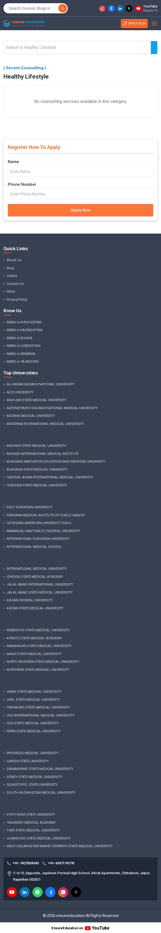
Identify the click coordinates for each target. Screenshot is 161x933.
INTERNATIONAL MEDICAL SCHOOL (34, 547)
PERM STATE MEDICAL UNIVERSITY (34, 731)
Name (13, 161)
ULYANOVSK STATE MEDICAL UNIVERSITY (39, 838)
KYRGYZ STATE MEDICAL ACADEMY (34, 638)
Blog (10, 268)
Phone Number (22, 184)
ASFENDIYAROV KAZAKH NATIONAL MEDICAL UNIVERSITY (52, 408)
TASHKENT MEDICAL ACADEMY (31, 822)
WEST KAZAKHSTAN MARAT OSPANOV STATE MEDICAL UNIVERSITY (60, 846)
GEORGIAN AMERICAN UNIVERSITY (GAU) (39, 523)
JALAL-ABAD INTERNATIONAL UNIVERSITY (40, 584)
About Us (14, 260)
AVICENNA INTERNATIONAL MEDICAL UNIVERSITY (45, 424)
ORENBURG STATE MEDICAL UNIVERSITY (38, 707)
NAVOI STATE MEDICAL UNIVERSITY (34, 654)
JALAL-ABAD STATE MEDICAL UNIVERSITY (40, 592)
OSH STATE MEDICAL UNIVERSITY (33, 723)
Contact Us (15, 284)
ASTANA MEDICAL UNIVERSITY (31, 416)
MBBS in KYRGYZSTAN (24, 322)
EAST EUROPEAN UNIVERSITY (30, 507)
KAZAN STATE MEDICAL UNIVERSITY (35, 608)
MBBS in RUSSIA (19, 338)
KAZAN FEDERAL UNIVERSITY (30, 600)
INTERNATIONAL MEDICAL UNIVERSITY (37, 569)
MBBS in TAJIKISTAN (23, 361)
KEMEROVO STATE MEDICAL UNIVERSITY (38, 630)
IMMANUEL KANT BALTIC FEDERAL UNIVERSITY (43, 531)
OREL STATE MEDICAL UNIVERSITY (33, 700)
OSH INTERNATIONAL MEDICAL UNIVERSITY (40, 715)
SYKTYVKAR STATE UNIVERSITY (31, 814)
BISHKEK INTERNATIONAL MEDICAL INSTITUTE (43, 454)
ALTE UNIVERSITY (20, 392)
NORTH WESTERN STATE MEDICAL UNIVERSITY (43, 662)
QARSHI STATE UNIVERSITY (28, 761)
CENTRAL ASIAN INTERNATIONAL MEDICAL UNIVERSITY (50, 477)
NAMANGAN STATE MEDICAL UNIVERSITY (39, 646)
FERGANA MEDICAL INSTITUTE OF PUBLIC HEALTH (46, 515)
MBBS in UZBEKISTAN (23, 346)
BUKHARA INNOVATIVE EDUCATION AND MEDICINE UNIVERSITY (56, 461)
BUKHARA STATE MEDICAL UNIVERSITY (37, 469)
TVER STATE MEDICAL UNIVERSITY (33, 830)
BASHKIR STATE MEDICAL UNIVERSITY (36, 446)
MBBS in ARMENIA (21, 354)
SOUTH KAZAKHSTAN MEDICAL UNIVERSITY (41, 793)
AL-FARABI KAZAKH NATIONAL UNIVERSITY (40, 384)
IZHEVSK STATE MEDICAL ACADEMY (35, 577)
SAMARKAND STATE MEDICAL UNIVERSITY (40, 769)
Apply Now (81, 210)
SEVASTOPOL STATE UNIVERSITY (32, 785)
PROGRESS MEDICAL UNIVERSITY (32, 753)
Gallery (12, 276)
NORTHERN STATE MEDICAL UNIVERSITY (38, 670)
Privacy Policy (17, 299)
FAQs (11, 291)
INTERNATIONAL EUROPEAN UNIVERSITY (38, 539)
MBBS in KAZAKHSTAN (25, 330)
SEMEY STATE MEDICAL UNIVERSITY (34, 777)
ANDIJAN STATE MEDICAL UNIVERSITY (36, 400)
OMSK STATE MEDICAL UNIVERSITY (34, 692)
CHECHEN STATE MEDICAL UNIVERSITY (37, 485)
